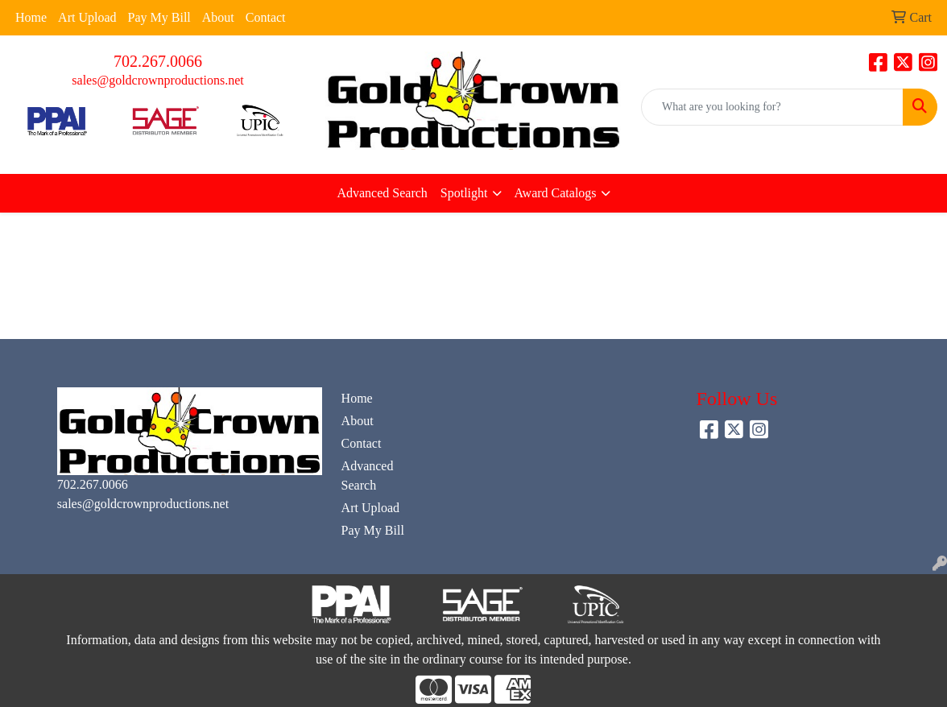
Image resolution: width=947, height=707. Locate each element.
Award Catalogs (556, 193)
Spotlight (464, 193)
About (218, 17)
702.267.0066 (158, 61)
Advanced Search (382, 193)
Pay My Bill (159, 17)
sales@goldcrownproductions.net (157, 80)
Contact (266, 17)
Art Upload (87, 17)
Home (31, 17)
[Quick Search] (772, 107)
